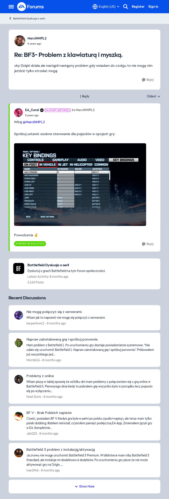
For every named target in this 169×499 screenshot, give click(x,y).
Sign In (153, 7)
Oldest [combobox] (153, 96)
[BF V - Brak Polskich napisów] (90, 423)
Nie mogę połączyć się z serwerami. (54, 312)
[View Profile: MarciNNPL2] (19, 40)
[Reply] (148, 80)
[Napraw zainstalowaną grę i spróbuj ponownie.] (90, 350)
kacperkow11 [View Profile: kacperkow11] (35, 323)
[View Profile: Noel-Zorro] (18, 379)
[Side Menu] (11, 6)
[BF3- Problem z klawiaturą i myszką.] (37, 44)
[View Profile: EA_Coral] (18, 112)
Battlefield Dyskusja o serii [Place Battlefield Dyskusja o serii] (27, 18)
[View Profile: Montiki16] (18, 342)
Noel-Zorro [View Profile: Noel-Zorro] (33, 397)
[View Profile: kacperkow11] (18, 315)
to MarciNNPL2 (83, 110)
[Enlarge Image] (84, 184)
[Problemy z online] (90, 386)
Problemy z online (40, 376)
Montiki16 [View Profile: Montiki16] (33, 360)
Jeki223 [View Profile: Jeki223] (31, 434)
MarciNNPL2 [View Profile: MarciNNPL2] (37, 38)
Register (138, 7)
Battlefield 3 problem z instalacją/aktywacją (60, 449)
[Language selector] (106, 6)
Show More (84, 486)
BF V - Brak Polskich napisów (49, 413)
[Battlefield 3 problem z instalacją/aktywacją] (90, 460)
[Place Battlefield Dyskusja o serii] (66, 265)
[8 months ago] (55, 323)
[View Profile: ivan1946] (18, 453)
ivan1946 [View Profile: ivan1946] (32, 470)
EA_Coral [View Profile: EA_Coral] (32, 110)
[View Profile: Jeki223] (18, 416)
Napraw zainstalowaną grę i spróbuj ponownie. (62, 339)
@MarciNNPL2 (34, 122)
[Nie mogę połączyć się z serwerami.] (90, 317)
